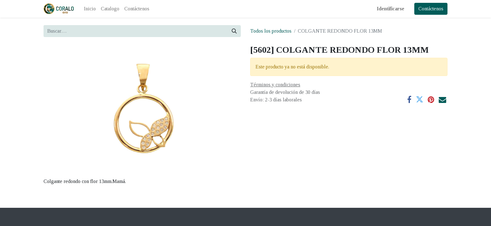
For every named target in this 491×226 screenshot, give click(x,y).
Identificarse (390, 8)
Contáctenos (430, 8)
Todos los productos (271, 31)
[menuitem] (89, 9)
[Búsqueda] (234, 31)
